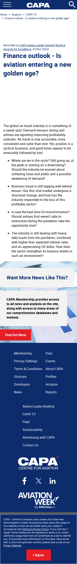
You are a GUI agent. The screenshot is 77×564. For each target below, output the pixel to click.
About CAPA (54, 369)
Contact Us (30, 445)
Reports (51, 392)
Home (3, 14)
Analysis (17, 14)
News (18, 392)
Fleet (26, 422)
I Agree (38, 555)
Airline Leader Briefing (38, 406)
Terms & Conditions (28, 369)
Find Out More (15, 335)
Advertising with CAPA (39, 437)
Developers (22, 384)
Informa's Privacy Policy (35, 529)
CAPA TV (31, 14)
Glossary (20, 376)
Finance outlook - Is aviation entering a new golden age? (37, 18)
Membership (23, 353)
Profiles (51, 376)
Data (49, 353)
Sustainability (33, 429)
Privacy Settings (12, 545)
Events (50, 361)
